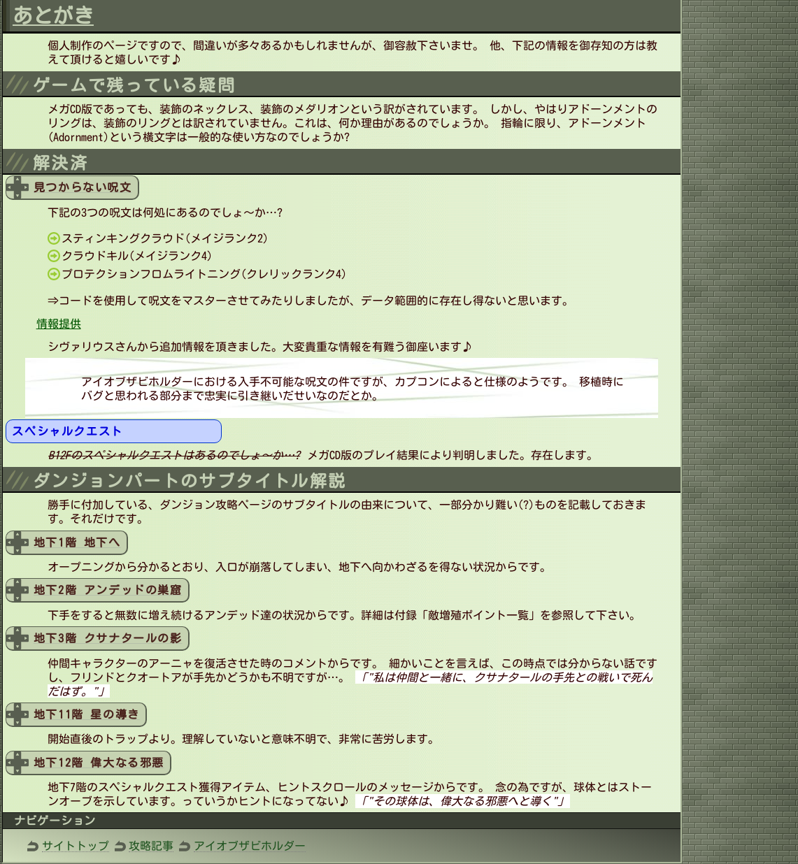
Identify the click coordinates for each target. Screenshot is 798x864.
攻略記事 (151, 845)
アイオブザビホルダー (250, 845)
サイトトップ (75, 845)
